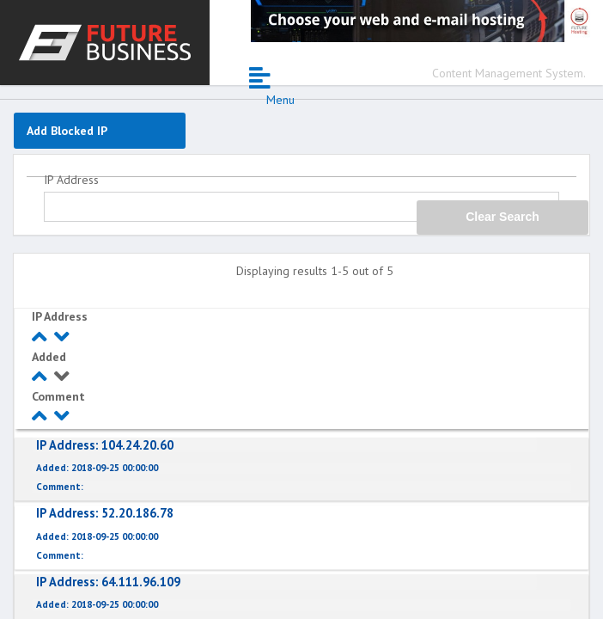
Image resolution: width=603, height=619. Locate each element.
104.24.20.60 (105, 445)
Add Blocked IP (67, 130)
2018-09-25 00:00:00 (97, 468)
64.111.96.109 (108, 581)
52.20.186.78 (105, 513)
